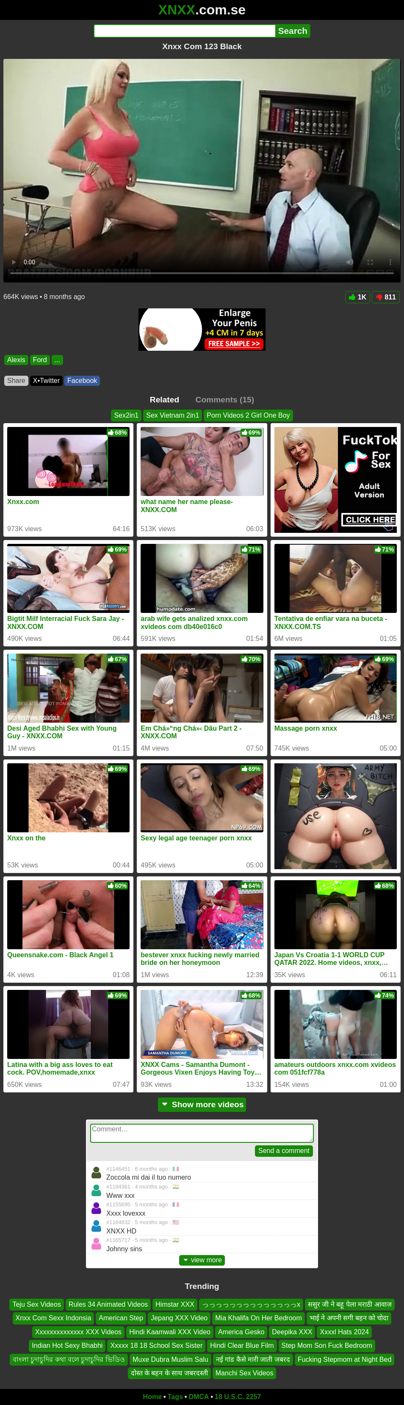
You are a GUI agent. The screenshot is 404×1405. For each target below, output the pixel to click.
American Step (121, 1318)
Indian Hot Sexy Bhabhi (67, 1345)
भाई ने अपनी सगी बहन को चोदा (349, 1318)
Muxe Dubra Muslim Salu (170, 1359)
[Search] (184, 31)
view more (202, 1260)
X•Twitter (46, 380)
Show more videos (202, 1104)
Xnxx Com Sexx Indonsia (53, 1318)
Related (164, 399)
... (57, 359)
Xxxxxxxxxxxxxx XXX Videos (78, 1332)
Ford (40, 359)
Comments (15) (225, 399)
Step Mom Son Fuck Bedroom (327, 1345)
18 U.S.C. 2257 (238, 1396)
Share (16, 380)
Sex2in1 (126, 415)
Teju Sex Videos (36, 1304)
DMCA (198, 1396)
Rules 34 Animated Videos (108, 1304)
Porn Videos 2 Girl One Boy (248, 415)
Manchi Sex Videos (245, 1373)
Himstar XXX (174, 1304)
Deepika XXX (292, 1332)
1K (357, 297)
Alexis (16, 359)
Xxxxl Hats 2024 (344, 1332)
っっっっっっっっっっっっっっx (251, 1304)
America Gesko (241, 1332)
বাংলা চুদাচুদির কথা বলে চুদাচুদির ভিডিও (69, 1359)
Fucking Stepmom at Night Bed (344, 1359)
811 (386, 297)
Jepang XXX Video (179, 1318)
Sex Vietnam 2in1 (172, 415)
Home (152, 1396)
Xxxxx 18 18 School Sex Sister (156, 1345)
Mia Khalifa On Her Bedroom (258, 1318)
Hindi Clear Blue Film (242, 1345)
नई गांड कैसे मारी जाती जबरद (253, 1359)
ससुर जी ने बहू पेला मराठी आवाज (350, 1304)
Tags (175, 1396)
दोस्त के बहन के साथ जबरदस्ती (169, 1373)
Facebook (82, 380)
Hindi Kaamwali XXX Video (169, 1332)
